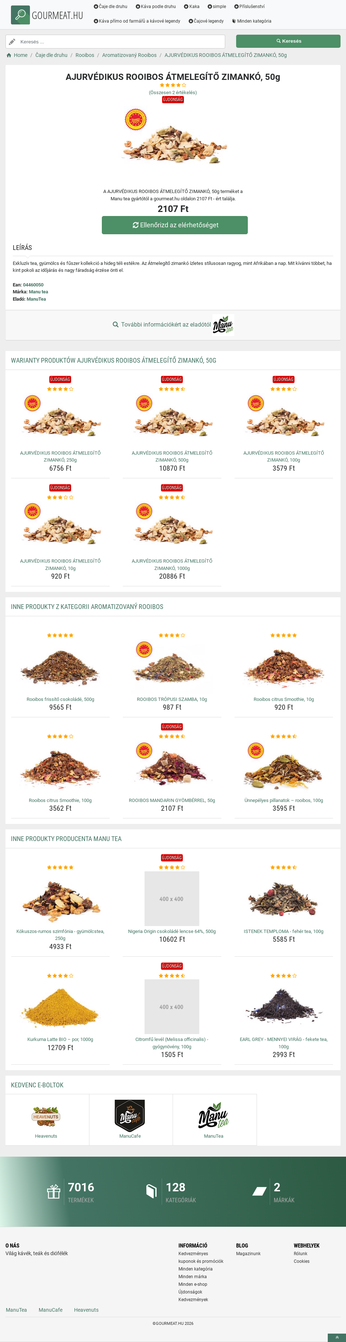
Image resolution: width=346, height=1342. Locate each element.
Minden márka (192, 1276)
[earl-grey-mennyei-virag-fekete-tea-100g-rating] (284, 976)
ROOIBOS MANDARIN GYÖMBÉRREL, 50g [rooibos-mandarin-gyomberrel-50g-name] (172, 800)
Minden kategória (251, 21)
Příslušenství (249, 6)
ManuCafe (50, 1310)
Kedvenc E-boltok (37, 1085)
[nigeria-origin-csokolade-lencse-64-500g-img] (172, 898)
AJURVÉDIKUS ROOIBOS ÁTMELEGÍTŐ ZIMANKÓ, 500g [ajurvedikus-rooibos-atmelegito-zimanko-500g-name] (172, 456)
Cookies (302, 1261)
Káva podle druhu (155, 6)
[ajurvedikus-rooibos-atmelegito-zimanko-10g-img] (60, 528)
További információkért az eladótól (173, 325)
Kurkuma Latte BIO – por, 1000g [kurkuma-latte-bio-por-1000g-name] (60, 1039)
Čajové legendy (206, 21)
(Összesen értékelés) (173, 92)
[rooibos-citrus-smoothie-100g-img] (60, 767)
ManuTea (36, 299)
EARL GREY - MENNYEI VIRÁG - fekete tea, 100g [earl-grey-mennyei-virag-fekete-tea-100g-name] (284, 1043)
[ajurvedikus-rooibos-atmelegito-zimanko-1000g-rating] (172, 497)
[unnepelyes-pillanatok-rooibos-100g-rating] (284, 736)
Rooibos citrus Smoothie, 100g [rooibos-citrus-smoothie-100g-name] (60, 800)
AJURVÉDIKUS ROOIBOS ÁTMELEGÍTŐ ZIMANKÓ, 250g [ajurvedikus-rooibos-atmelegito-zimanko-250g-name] (60, 456)
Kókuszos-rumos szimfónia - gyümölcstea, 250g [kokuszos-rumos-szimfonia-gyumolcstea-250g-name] (60, 935)
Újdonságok (190, 1292)
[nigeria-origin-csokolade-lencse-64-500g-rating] (172, 867)
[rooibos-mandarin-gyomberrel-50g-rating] (172, 736)
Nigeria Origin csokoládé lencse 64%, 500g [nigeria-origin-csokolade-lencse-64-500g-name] (172, 931)
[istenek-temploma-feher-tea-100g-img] (284, 898)
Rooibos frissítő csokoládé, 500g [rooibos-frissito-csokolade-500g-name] (60, 699)
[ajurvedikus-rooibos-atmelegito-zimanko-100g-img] (284, 420)
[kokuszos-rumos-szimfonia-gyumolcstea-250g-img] (60, 898)
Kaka (192, 6)
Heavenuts (86, 1310)
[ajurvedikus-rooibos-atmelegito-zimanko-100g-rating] (284, 389)
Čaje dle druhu (110, 6)
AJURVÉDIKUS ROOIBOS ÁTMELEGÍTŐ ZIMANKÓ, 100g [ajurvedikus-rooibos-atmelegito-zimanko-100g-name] (283, 456)
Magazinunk (248, 1253)
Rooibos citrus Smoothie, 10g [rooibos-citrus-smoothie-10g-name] (284, 699)
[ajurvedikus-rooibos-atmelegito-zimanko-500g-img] (172, 420)
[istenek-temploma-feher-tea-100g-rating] (284, 867)
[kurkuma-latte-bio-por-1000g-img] (60, 1006)
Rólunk (300, 1253)
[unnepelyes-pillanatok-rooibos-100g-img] (284, 767)
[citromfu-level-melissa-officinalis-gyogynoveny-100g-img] (172, 1006)
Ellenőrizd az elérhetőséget (175, 225)
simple (216, 6)
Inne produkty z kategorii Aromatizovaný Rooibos (87, 606)
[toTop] (337, 1338)
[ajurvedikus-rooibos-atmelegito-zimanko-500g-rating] (172, 389)
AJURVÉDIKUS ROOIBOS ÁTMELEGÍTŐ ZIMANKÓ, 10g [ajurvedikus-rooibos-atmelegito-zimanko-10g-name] (60, 564)
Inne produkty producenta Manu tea (66, 838)
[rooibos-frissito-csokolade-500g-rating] (60, 635)
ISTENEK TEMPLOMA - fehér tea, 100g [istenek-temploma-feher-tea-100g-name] (283, 931)
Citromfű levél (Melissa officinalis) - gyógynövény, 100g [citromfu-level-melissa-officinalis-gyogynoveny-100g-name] (171, 1043)
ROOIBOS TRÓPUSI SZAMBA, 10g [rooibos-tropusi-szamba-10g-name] (172, 699)
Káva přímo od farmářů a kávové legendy (137, 21)
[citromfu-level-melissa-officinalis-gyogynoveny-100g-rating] (172, 976)
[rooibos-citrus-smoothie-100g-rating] (60, 736)
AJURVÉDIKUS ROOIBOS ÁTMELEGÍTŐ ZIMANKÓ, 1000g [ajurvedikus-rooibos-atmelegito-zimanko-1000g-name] (172, 564)
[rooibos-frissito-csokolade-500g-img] (60, 666)
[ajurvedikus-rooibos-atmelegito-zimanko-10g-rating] (60, 497)
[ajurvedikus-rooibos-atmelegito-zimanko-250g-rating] (60, 389)
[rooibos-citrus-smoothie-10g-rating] (284, 635)
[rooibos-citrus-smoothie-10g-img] (284, 666)
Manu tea (38, 291)
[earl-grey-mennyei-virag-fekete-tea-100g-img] (284, 1006)
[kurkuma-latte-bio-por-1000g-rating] (60, 976)
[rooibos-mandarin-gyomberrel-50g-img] (172, 767)
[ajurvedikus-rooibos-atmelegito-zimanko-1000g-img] (172, 528)
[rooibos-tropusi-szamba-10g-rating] (172, 635)
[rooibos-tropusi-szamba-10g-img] (172, 666)
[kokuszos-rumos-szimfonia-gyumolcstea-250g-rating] (60, 867)
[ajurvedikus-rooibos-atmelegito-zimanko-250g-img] (60, 420)
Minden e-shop (192, 1284)
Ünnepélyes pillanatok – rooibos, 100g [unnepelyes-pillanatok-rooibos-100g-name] (284, 800)
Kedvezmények (193, 1299)
